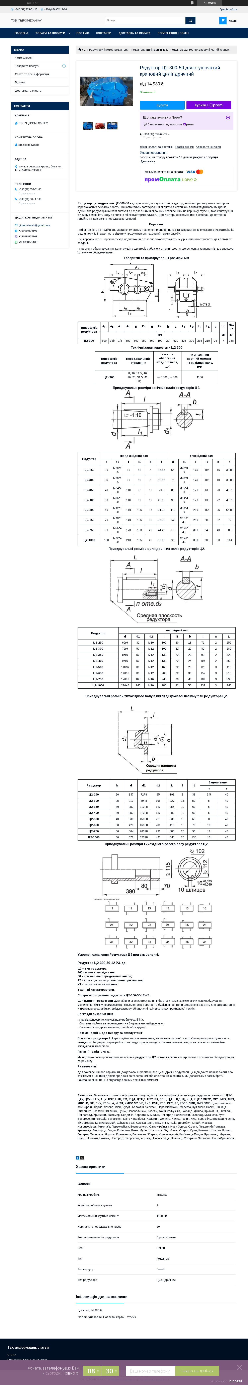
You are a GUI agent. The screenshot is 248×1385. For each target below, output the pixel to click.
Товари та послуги (50, 33)
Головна (21, 33)
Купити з (209, 105)
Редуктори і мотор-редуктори (109, 49)
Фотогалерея (23, 57)
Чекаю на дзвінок (197, 1371)
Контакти (103, 33)
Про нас (82, 33)
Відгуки (20, 82)
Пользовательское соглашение (27, 1359)
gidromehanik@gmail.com (34, 225)
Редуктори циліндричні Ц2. (150, 49)
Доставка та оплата (134, 33)
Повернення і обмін (173, 33)
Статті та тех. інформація (32, 74)
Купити (162, 105)
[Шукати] (190, 20)
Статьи (11, 1354)
